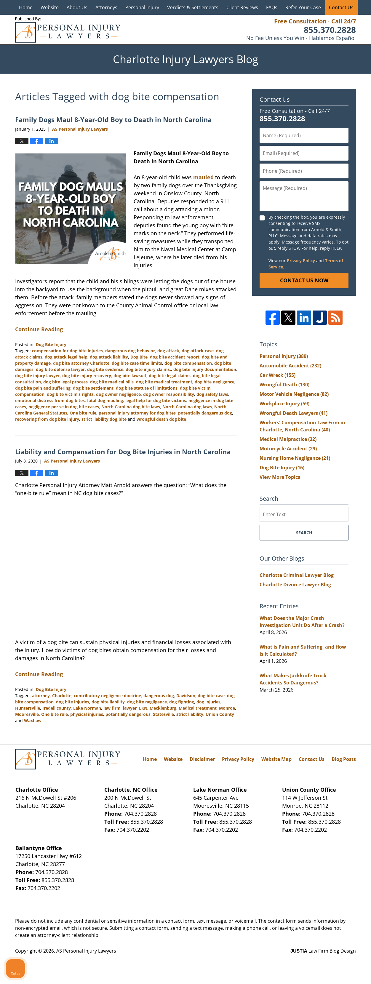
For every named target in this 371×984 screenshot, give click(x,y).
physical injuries (86, 714)
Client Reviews (242, 7)
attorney (41, 695)
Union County (220, 714)
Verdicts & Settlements (192, 7)
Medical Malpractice (288, 439)
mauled (203, 177)
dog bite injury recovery (86, 375)
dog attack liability (109, 357)
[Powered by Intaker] (320, 971)
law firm (112, 708)
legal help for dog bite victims (155, 400)
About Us (77, 7)
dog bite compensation (188, 363)
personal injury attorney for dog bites (137, 413)
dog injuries (208, 702)
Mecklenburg (163, 708)
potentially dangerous (128, 714)
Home (26, 7)
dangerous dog (158, 695)
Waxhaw (32, 720)
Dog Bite (139, 357)
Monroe (227, 708)
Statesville (163, 714)
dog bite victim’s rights (70, 394)
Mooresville (27, 714)
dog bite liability (108, 702)
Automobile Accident (290, 365)
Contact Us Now (304, 280)
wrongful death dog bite (161, 419)
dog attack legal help (66, 357)
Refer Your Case (303, 7)
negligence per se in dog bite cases (63, 406)
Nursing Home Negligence (295, 458)
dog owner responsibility (168, 394)
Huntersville (27, 708)
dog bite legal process (65, 382)
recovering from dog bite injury (47, 419)
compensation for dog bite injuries (67, 350)
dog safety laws (212, 394)
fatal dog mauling (105, 400)
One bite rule (83, 413)
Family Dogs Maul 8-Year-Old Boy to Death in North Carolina (113, 119)
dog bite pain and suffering (43, 388)
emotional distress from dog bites (50, 400)
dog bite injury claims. (148, 369)
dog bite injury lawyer (37, 375)
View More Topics (280, 477)
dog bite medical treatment (164, 382)
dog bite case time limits (137, 363)
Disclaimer (202, 759)
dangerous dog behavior (130, 350)
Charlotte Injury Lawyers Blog (67, 30)
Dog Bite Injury (51, 344)
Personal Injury (142, 7)
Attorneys (106, 7)
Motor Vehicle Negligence (294, 394)
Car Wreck (277, 375)
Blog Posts (344, 759)
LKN (143, 708)
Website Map (276, 759)
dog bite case (211, 695)
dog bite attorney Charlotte (81, 363)
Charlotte (61, 695)
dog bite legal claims (170, 375)
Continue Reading (39, 329)
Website (50, 7)
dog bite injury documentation (204, 369)
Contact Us (341, 7)
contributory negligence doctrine (107, 695)
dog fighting (181, 702)
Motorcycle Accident (288, 448)
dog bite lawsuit (129, 375)
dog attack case (198, 350)
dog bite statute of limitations (146, 388)
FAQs (271, 7)
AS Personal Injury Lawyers (86, 951)
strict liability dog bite (104, 419)
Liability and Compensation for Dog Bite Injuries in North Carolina (123, 451)
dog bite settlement (93, 388)
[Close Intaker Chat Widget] (351, 794)
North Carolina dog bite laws (130, 406)
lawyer (130, 708)
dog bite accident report (174, 357)
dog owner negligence (118, 394)
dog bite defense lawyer (60, 369)
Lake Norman (87, 708)
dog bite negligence (214, 382)
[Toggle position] (339, 794)
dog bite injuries (72, 702)
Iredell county (56, 708)
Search (304, 532)
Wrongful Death (284, 384)
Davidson (185, 695)
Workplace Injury (284, 403)
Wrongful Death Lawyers (293, 413)
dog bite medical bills (112, 382)
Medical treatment (198, 708)
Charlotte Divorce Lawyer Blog (295, 584)
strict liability (189, 714)
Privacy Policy (301, 260)
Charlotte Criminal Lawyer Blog (297, 575)
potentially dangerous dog (205, 413)
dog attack (168, 350)
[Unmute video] (266, 794)
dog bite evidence (105, 369)
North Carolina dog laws (187, 406)
